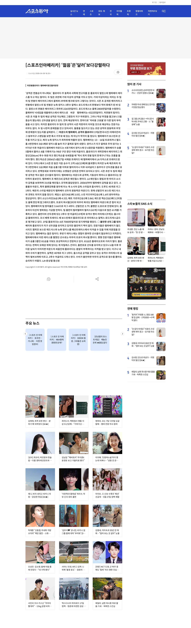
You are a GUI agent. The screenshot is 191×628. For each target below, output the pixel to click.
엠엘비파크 (139, 13)
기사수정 (40, 74)
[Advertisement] (95, 37)
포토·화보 (101, 13)
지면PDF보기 (152, 13)
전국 (111, 13)
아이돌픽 (119, 13)
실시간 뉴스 (74, 13)
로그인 (154, 2)
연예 (84, 13)
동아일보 (162, 2)
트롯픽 (129, 13)
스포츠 (91, 13)
